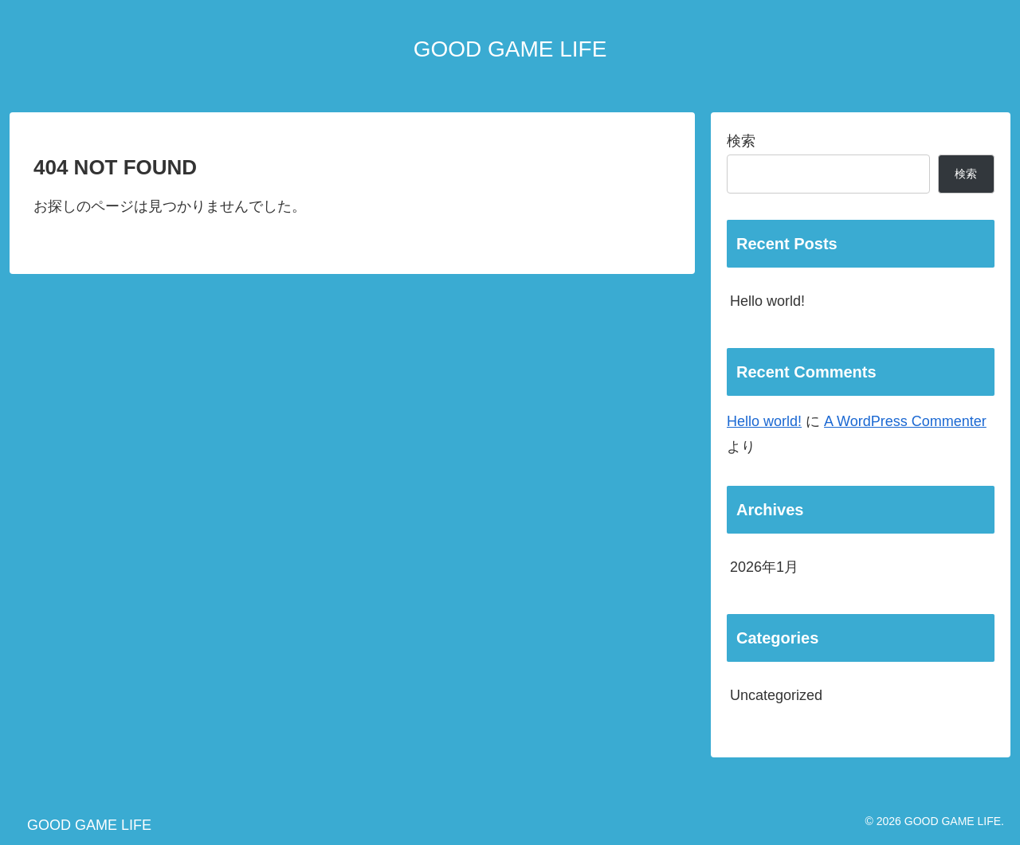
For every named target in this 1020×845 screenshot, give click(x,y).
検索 (741, 141)
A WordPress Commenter (905, 421)
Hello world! (767, 301)
